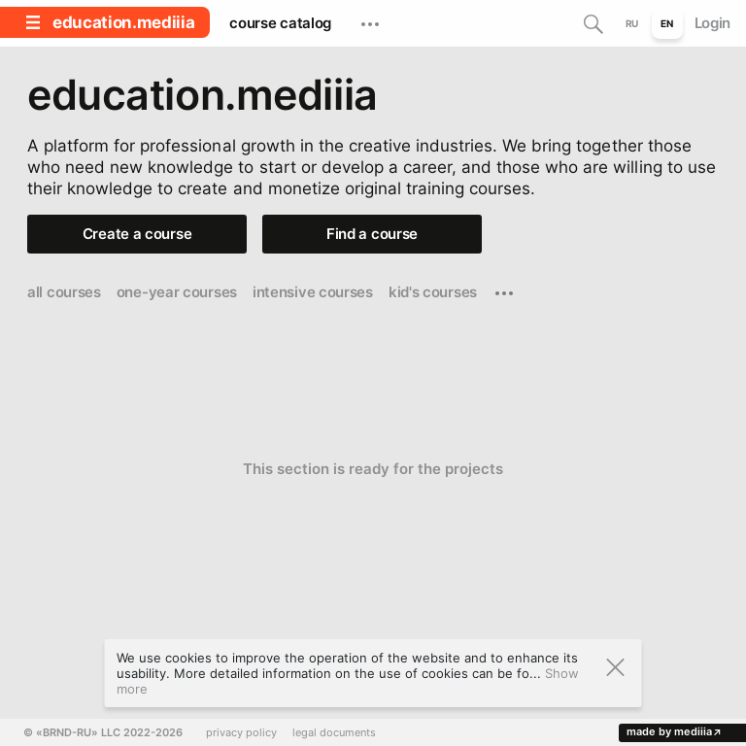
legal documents (334, 733)
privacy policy (241, 733)
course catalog (280, 23)
